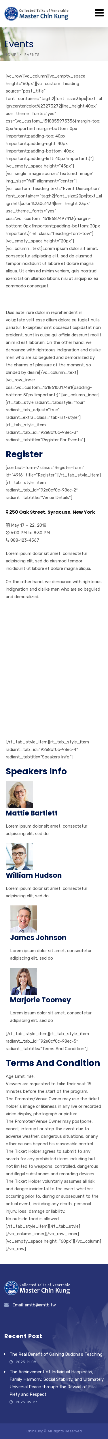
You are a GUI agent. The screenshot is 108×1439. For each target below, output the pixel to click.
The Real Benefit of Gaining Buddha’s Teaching (56, 1354)
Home (10, 54)
